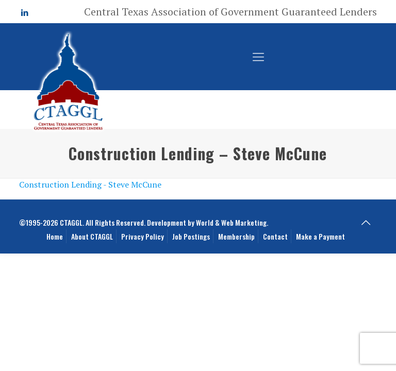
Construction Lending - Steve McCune (90, 184)
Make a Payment (320, 236)
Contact (275, 236)
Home (54, 236)
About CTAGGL (92, 236)
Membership (236, 236)
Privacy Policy (142, 236)
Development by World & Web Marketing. (207, 222)
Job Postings (191, 236)
